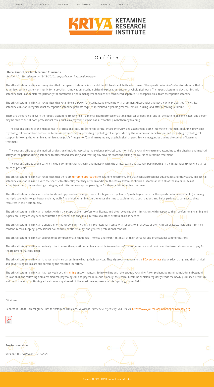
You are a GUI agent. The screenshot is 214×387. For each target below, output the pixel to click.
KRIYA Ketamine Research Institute (107, 26)
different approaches (85, 176)
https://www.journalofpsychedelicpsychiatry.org (161, 309)
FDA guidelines (152, 259)
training (71, 272)
